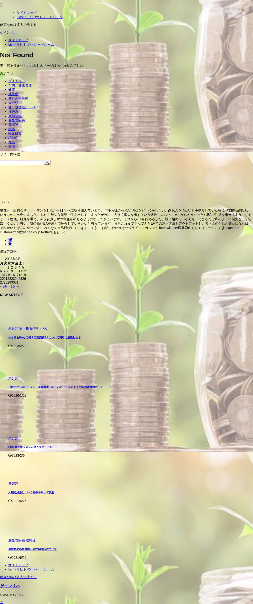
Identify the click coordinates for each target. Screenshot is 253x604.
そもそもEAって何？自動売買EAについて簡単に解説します (44, 337)
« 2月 (4, 286)
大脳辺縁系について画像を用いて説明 (31, 492)
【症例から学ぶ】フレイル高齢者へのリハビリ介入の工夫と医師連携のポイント (57, 387)
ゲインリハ (8, 32)
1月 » (15, 286)
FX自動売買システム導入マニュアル (30, 447)
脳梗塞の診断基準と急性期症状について (32, 549)
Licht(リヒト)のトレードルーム (31, 44)
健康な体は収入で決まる (18, 577)
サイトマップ (18, 40)
